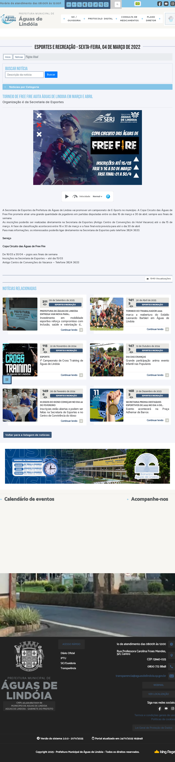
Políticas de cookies (163, 719)
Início (8, 57)
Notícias (19, 57)
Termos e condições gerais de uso (154, 715)
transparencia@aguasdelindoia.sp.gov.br (141, 675)
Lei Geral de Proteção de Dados (153, 727)
